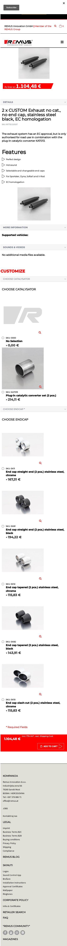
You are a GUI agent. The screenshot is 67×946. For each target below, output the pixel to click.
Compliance (8, 850)
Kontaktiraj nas (10, 816)
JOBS (5, 808)
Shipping (7, 847)
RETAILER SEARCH (14, 912)
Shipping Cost (46, 736)
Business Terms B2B (12, 835)
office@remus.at (10, 800)
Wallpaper (8, 890)
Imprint (6, 828)
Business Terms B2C (12, 831)
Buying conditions (11, 839)
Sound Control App (12, 875)
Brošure (7, 878)
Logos (6, 871)
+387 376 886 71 (14, 797)
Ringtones (7, 894)
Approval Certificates (13, 886)
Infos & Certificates (11, 906)
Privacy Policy (9, 843)
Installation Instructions (14, 882)
